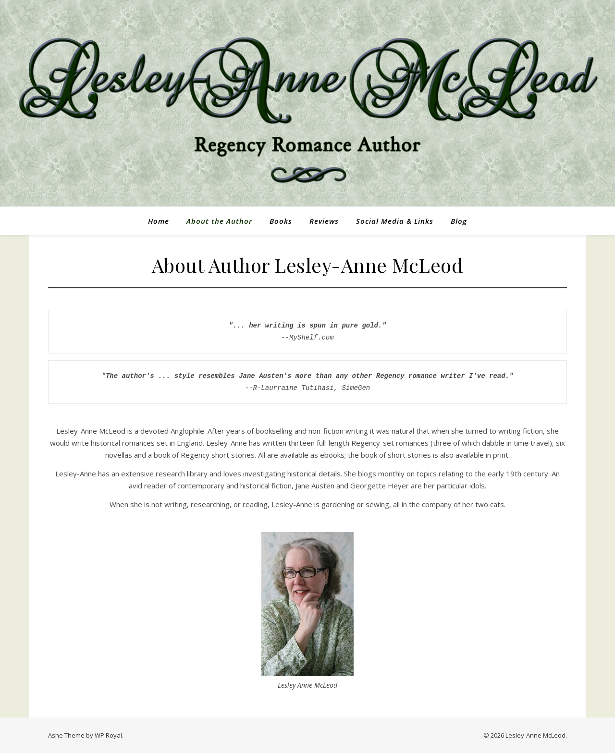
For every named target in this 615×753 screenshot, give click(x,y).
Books (281, 221)
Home (158, 221)
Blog (459, 221)
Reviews (324, 221)
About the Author (219, 221)
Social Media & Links (394, 221)
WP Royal (108, 735)
